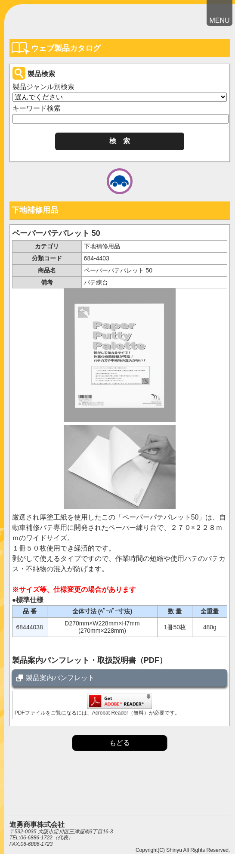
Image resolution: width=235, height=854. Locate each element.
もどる (119, 742)
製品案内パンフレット (60, 677)
